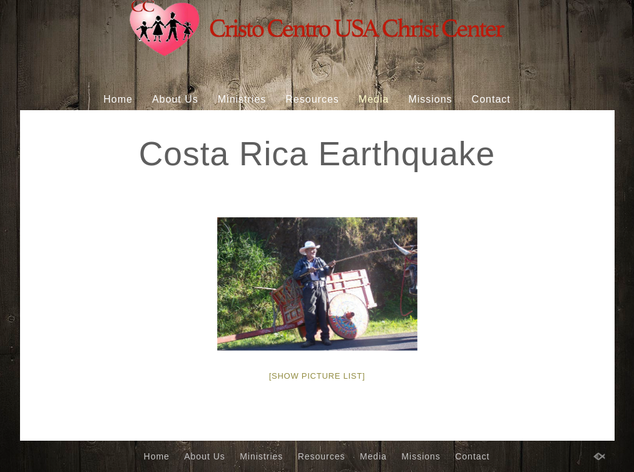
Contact (491, 99)
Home (118, 99)
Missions (430, 99)
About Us (175, 99)
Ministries (242, 99)
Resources (312, 99)
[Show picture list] (317, 376)
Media (374, 99)
